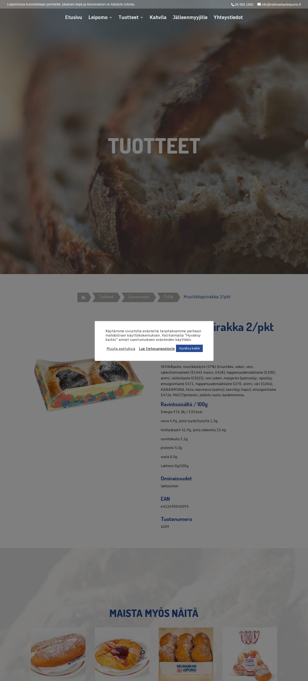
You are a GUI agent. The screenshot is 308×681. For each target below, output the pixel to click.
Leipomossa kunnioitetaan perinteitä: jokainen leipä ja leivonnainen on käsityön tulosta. (71, 4)
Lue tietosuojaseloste (157, 348)
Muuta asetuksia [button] (121, 348)
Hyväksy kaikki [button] (189, 348)
